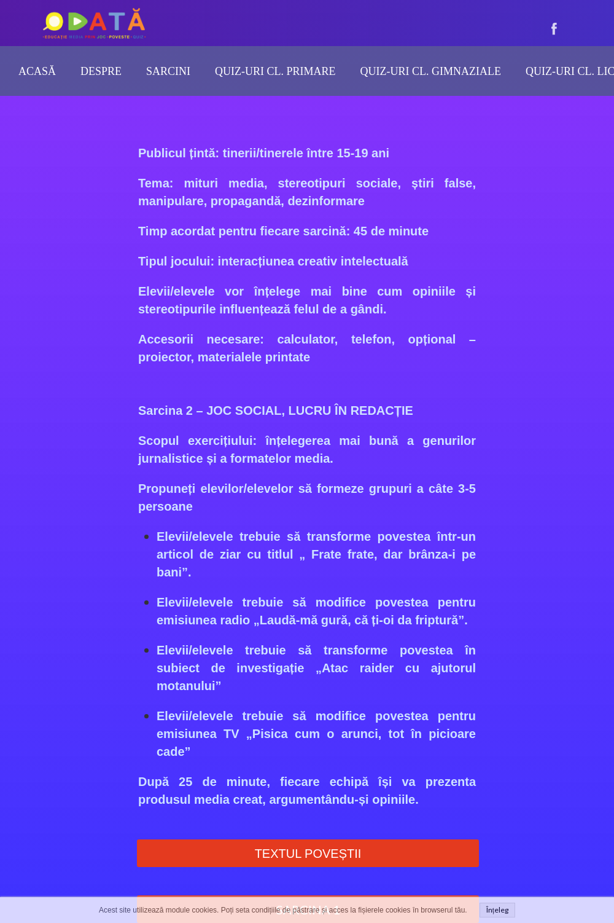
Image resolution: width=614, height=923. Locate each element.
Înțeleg (497, 909)
